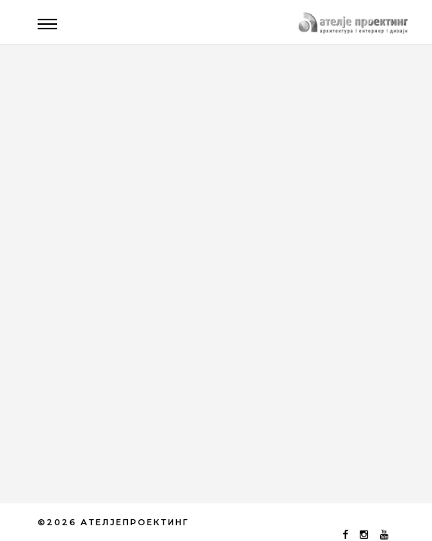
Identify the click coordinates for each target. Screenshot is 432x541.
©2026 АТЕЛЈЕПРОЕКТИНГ (113, 522)
